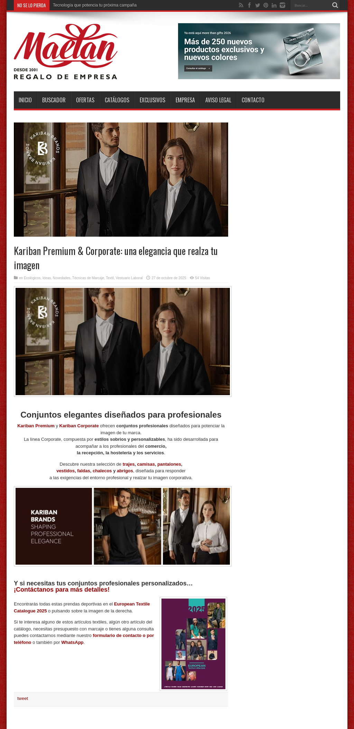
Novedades (62, 278)
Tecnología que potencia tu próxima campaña (95, 5)
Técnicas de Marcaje (88, 278)
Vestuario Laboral (129, 278)
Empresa (185, 100)
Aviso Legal (218, 100)
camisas (146, 464)
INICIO (25, 100)
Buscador (54, 100)
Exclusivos (152, 100)
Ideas (47, 278)
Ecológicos (32, 278)
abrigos (125, 470)
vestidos (65, 470)
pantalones (169, 464)
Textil (110, 278)
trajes (129, 464)
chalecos (102, 470)
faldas (83, 470)
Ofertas (85, 100)
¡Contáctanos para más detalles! (62, 589)
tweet (22, 698)
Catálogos (117, 100)
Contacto (253, 100)
